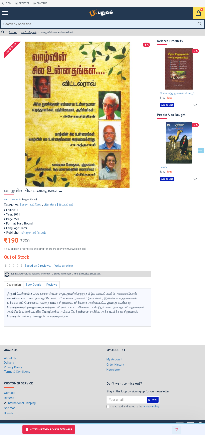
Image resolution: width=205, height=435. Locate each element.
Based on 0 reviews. (38, 265)
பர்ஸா (164, 167)
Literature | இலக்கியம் (58, 204)
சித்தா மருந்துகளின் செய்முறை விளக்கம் (180, 93)
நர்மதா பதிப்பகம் (33, 232)
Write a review (63, 265)
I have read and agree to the (133, 407)
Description (14, 284)
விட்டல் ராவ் (28, 32)
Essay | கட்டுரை (30, 204)
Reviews (51, 284)
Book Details (33, 284)
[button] (201, 151)
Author (13, 32)
